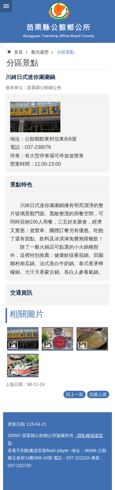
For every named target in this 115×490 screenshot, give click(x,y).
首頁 (18, 52)
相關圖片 (27, 314)
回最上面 (98, 394)
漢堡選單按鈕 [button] (6, 6)
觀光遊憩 (39, 52)
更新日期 (16, 424)
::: (2, 45)
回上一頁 (74, 394)
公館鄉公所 (57, 21)
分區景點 (65, 52)
